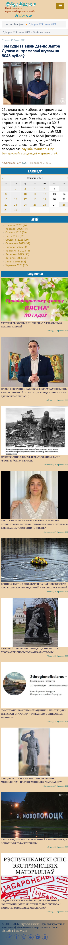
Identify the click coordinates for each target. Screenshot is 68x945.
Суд (24, 163)
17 (25, 199)
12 (44, 194)
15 (5, 199)
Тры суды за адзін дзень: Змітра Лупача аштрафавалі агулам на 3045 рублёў (31, 51)
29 (5, 209)
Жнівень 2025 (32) (16, 258)
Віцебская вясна (29, 924)
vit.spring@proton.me (14, 930)
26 (44, 204)
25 (34, 204)
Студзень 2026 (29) (17, 239)
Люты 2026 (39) (14, 236)
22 (5, 204)
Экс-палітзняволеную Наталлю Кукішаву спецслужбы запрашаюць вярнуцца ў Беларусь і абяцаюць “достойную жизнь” (34, 524)
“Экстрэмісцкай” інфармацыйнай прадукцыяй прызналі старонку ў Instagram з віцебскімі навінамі (33, 714)
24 (25, 204)
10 (25, 194)
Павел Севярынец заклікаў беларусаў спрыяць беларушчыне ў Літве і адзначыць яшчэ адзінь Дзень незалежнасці (34, 393)
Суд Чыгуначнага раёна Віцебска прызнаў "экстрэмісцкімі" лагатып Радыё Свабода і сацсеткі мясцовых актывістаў (31, 904)
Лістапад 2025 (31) (16, 247)
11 (35, 194)
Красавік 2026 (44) (16, 228)
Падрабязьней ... (40, 163)
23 (15, 204)
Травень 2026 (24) (16, 225)
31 (25, 209)
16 (15, 199)
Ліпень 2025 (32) (15, 261)
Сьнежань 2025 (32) (17, 243)
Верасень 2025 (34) (17, 254)
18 (34, 199)
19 (44, 199)
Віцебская (20, 4)
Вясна (24, 15)
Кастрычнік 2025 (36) (18, 250)
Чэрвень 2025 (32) (16, 265)
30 (15, 209)
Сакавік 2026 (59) (16, 232)
